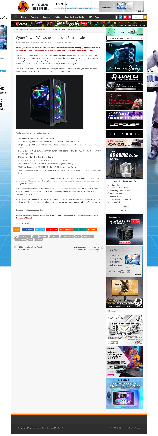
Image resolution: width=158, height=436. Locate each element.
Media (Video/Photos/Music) (120, 199)
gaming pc (54, 237)
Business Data (114, 185)
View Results (125, 211)
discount (43, 237)
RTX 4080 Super (88, 237)
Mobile (57, 17)
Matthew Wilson (23, 42)
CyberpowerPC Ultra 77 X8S (33, 55)
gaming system (67, 237)
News (23, 17)
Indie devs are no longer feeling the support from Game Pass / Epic (86, 248)
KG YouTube (94, 17)
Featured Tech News (38, 29)
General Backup (115, 196)
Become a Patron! (22, 223)
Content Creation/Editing (118, 188)
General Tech (66, 42)
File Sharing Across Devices (119, 191)
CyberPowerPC (25, 237)
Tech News (24, 29)
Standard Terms (60, 428)
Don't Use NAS (114, 202)
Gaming (46, 17)
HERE (36, 194)
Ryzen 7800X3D (21, 239)
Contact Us (130, 428)
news (78, 237)
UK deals (38, 239)
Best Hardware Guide (74, 17)
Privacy (138, 428)
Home (15, 16)
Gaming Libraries (115, 193)
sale (30, 239)
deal (35, 237)
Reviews (34, 17)
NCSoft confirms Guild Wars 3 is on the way (31, 247)
